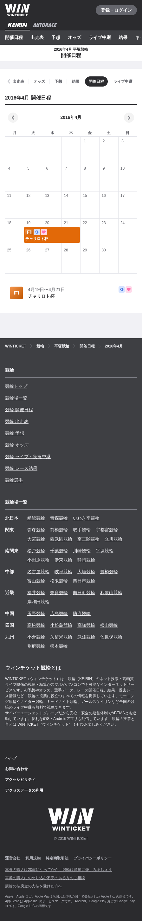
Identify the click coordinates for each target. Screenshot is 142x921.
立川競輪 (113, 539)
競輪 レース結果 (21, 468)
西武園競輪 (61, 539)
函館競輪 (36, 518)
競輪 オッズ (17, 444)
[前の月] (13, 118)
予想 (55, 37)
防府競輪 (82, 613)
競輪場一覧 (16, 397)
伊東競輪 (63, 559)
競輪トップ (16, 386)
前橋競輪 (59, 529)
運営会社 (12, 858)
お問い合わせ (16, 769)
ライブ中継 (100, 37)
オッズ (74, 37)
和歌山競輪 (111, 592)
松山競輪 (109, 625)
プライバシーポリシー (93, 858)
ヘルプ (10, 758)
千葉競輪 (59, 550)
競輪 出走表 (17, 421)
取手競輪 (82, 529)
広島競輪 (59, 613)
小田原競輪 (38, 559)
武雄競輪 (86, 636)
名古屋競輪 (38, 571)
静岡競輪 (86, 559)
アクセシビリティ (20, 779)
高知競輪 (86, 625)
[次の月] (129, 118)
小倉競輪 (36, 636)
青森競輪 (59, 518)
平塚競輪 (104, 550)
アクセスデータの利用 (24, 790)
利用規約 (33, 858)
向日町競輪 (84, 592)
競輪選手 (14, 480)
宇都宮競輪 (107, 529)
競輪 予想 (14, 433)
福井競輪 (36, 592)
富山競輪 (36, 580)
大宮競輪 (36, 539)
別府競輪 (36, 646)
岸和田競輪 (38, 601)
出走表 (37, 37)
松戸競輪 (36, 550)
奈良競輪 (59, 592)
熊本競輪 (59, 646)
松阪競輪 (59, 580)
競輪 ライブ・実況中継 (28, 456)
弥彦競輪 (36, 529)
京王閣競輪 (88, 539)
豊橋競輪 (109, 571)
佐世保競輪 (111, 636)
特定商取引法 (57, 858)
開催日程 (14, 37)
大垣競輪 (86, 571)
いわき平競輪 (86, 518)
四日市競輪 (84, 580)
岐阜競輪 (63, 571)
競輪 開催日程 (19, 409)
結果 (123, 37)
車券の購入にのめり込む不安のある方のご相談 (45, 878)
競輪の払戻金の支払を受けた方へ (33, 886)
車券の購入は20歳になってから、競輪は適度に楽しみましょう (58, 869)
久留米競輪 (61, 636)
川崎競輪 (82, 550)
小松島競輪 (61, 625)
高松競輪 (36, 625)
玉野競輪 (36, 613)
